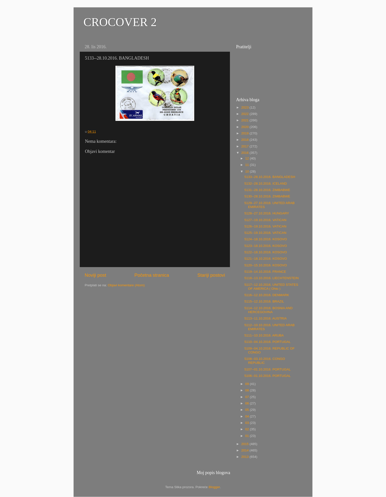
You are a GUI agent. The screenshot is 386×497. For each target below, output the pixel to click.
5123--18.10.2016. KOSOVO (265, 246)
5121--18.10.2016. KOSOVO (265, 258)
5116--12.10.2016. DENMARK (266, 295)
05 (247, 410)
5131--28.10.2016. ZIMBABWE (267, 190)
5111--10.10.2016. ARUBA (264, 335)
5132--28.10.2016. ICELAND (265, 183)
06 (247, 403)
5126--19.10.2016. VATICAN (265, 226)
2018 (245, 140)
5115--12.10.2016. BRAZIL (264, 301)
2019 (245, 133)
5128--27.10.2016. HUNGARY (266, 213)
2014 (245, 450)
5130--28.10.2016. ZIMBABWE (267, 196)
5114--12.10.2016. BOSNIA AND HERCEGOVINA (268, 310)
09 (247, 384)
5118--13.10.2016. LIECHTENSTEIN (271, 278)
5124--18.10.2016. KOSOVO (265, 239)
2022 (245, 114)
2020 (245, 127)
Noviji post (95, 275)
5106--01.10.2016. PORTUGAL (267, 376)
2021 (245, 120)
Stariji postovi (211, 275)
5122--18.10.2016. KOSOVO (265, 252)
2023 (245, 107)
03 (247, 423)
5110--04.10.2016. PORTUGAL (267, 342)
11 (247, 165)
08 (247, 390)
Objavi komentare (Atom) (126, 285)
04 (247, 416)
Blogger (214, 487)
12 (247, 158)
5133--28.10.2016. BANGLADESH (269, 177)
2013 (245, 457)
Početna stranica (151, 275)
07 (247, 397)
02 (247, 429)
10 (247, 171)
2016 (245, 153)
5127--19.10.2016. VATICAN (265, 220)
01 (247, 436)
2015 (245, 444)
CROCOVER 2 (120, 22)
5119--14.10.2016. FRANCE (265, 271)
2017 (245, 146)
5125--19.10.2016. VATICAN (265, 233)
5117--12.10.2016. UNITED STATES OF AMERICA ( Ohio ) (271, 286)
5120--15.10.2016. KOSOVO (265, 265)
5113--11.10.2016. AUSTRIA (265, 318)
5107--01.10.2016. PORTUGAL (267, 369)
